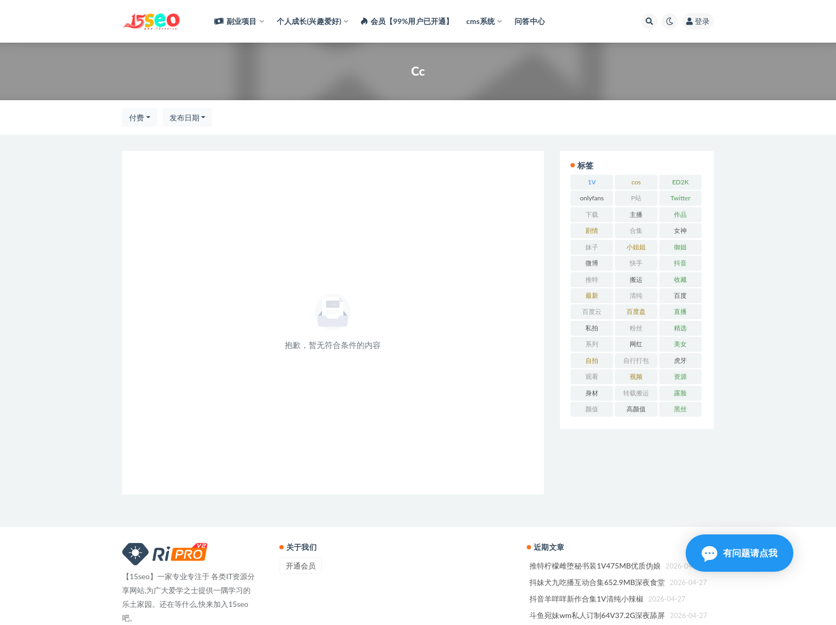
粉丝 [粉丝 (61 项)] (636, 328)
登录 (698, 21)
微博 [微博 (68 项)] (591, 263)
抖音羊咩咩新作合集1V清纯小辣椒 (586, 598)
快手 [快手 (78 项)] (636, 263)
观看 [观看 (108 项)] (591, 376)
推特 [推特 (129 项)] (591, 279)
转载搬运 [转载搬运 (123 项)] (636, 393)
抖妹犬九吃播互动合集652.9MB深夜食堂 (597, 582)
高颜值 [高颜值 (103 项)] (636, 409)
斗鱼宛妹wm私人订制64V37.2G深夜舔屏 (597, 615)
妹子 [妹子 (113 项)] (591, 247)
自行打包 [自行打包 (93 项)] (636, 360)
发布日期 (184, 117)
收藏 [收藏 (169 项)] (680, 279)
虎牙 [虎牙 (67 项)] (680, 360)
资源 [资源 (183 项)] (680, 376)
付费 (136, 117)
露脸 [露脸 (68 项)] (680, 393)
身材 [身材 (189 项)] (591, 393)
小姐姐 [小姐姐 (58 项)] (636, 247)
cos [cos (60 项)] (636, 182)
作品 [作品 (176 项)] (680, 214)
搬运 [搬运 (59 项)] (636, 279)
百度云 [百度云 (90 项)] (591, 311)
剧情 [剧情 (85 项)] (591, 230)
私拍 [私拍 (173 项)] (591, 328)
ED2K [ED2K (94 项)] (680, 182)
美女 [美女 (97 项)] (680, 344)
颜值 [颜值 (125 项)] (591, 409)
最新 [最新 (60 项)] (591, 295)
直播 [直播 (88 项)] (680, 311)
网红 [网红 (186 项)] (636, 344)
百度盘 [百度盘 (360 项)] (636, 311)
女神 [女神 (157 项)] (680, 230)
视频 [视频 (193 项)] (636, 376)
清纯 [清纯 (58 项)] (636, 295)
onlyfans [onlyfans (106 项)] (592, 198)
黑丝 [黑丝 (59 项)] (680, 409)
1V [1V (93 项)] (592, 182)
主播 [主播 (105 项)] (636, 214)
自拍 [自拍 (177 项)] (591, 360)
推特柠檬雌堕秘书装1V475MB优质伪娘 (595, 565)
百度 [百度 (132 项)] (680, 295)
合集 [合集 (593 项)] (636, 230)
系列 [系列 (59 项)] (591, 344)
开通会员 (301, 565)
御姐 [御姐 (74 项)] (680, 247)
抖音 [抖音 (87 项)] (680, 263)
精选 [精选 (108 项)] (680, 328)
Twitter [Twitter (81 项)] (680, 198)
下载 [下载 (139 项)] (591, 214)
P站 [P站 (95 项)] (636, 198)
